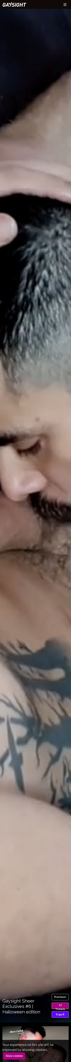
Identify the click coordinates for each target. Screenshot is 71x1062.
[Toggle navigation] (64, 4)
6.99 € (60, 1014)
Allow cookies (14, 1055)
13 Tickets (60, 1006)
